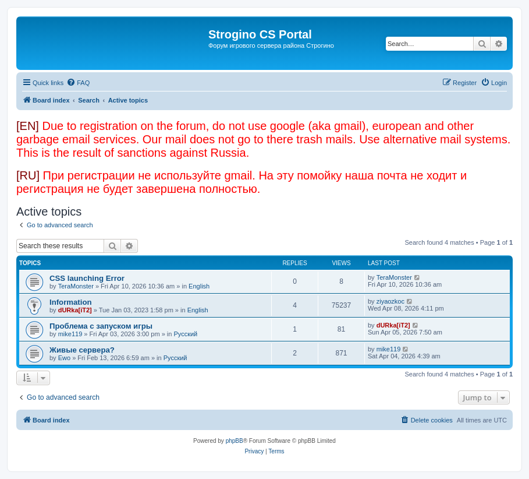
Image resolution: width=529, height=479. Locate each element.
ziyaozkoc (390, 301)
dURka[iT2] (75, 310)
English (199, 286)
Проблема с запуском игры (100, 326)
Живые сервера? (82, 350)
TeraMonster (76, 286)
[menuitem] (78, 83)
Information (70, 302)
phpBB (234, 441)
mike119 (70, 333)
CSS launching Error (87, 278)
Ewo (64, 357)
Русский (185, 333)
